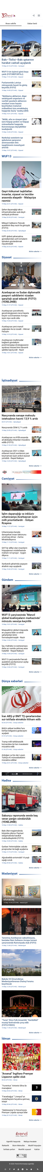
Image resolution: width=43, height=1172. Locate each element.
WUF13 (6, 156)
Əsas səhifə (11, 23)
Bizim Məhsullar (18, 1146)
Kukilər (37, 1149)
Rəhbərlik (5, 1146)
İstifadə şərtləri (9, 1149)
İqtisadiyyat (9, 380)
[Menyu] (38, 15)
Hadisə (6, 780)
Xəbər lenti (32, 23)
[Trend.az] (8, 15)
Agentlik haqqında (13, 1142)
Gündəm (7, 579)
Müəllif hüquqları (34, 1146)
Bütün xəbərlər (34, 251)
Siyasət (7, 257)
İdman (6, 1038)
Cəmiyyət (8, 478)
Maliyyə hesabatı (30, 1142)
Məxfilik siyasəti (24, 1149)
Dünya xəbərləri (12, 681)
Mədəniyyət (9, 873)
